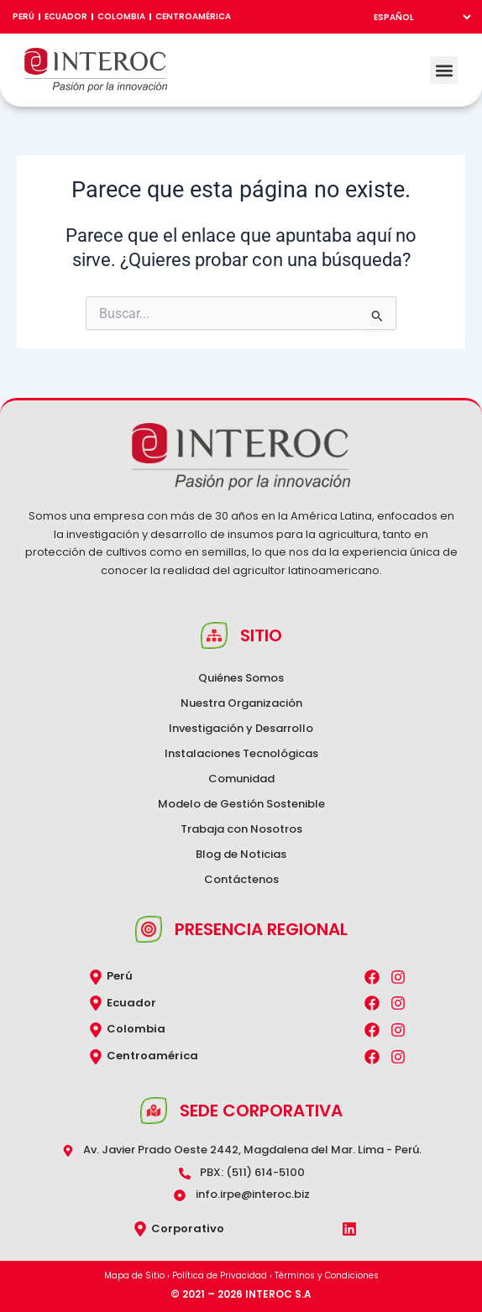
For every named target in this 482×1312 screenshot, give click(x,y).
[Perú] (95, 977)
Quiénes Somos (241, 678)
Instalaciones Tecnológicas (241, 753)
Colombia (121, 16)
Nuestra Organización (241, 703)
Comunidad (241, 779)
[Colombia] (95, 1030)
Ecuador (66, 16)
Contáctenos (241, 879)
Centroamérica (193, 16)
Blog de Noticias (241, 854)
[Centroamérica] (95, 1056)
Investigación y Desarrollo (241, 728)
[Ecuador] (95, 1003)
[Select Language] (418, 17)
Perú (23, 16)
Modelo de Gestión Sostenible (241, 804)
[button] (444, 70)
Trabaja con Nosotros (241, 829)
